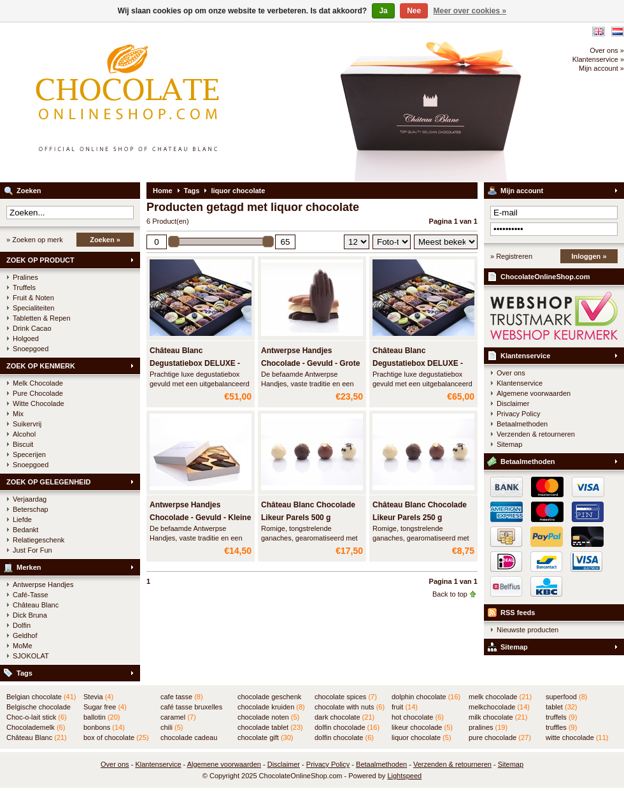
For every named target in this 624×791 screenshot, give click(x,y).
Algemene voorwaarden (534, 393)
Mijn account (521, 190)
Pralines (25, 277)
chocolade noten (268, 717)
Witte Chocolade (38, 403)
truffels (561, 717)
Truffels (24, 287)
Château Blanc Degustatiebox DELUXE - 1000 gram (417, 363)
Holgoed (26, 338)
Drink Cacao (32, 328)
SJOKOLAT (31, 656)
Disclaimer (513, 403)
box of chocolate (116, 737)
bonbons (104, 727)
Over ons (511, 373)
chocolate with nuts (350, 707)
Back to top (449, 594)
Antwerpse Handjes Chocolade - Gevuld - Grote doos (310, 363)
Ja (383, 10)
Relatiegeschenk (38, 540)
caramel (178, 717)
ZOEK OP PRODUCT (40, 260)
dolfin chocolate (344, 737)
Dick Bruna (30, 615)
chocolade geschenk (269, 697)
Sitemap (509, 444)
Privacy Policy (518, 413)
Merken (29, 567)
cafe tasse (181, 696)
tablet (562, 707)
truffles (561, 727)
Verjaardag (29, 499)
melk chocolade (500, 696)
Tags (24, 673)
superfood (566, 696)
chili (171, 727)
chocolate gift (265, 737)
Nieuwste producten (527, 630)
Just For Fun (32, 550)
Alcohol (24, 434)
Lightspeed (404, 776)
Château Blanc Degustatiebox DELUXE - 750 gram (195, 363)
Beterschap (30, 509)
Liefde (22, 519)
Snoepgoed (30, 348)
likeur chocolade (422, 727)
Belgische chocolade (38, 707)
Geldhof (25, 635)
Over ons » (607, 50)
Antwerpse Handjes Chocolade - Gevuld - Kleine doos (200, 517)
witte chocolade (577, 737)
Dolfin (22, 625)
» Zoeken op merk (34, 239)
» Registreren (511, 256)
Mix (18, 413)
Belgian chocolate (41, 696)
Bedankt (25, 529)
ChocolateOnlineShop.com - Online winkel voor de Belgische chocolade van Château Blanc (168, 102)
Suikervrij (27, 424)
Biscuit (23, 444)
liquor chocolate (238, 190)
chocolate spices (346, 696)
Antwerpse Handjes (43, 584)
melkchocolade (499, 707)
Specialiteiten (33, 308)
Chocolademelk (35, 727)
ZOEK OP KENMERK (40, 366)
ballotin (101, 717)
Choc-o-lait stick (36, 717)
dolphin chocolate (426, 696)
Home (163, 190)
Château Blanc (36, 605)
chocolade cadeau (188, 738)
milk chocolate (498, 717)
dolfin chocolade (347, 727)
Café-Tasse (30, 595)
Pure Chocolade (38, 393)
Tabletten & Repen (42, 318)
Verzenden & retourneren (536, 434)
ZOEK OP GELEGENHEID (48, 482)
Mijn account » (601, 68)
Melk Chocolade (38, 383)
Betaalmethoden (522, 424)
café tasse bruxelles (191, 707)
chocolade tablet (270, 727)
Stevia (98, 696)
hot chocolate (418, 717)
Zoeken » (105, 239)
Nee (414, 10)
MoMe (22, 645)
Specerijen (29, 454)
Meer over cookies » (470, 10)
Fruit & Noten (33, 297)
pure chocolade (500, 737)
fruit (405, 707)
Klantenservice (525, 355)
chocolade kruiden (271, 707)
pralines (488, 727)
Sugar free (105, 707)
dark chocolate (344, 717)
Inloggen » (589, 256)
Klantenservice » (598, 59)
